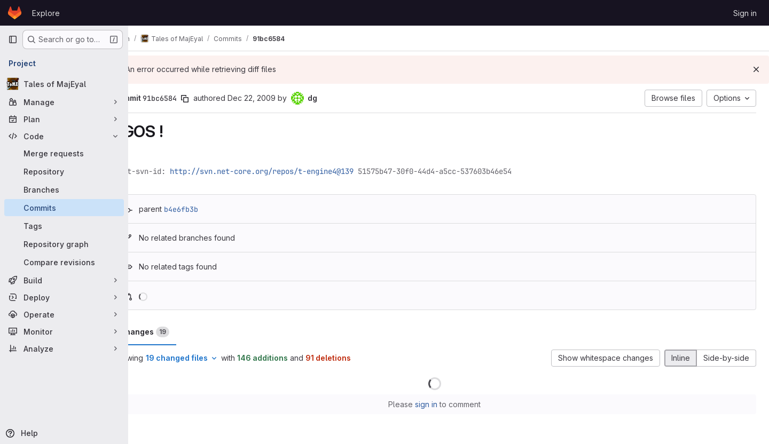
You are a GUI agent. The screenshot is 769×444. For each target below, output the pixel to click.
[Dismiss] (756, 69)
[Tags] (64, 225)
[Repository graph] (64, 243)
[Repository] (64, 171)
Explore (46, 13)
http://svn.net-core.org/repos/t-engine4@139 (290, 171)
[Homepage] (14, 12)
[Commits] (64, 207)
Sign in (745, 13)
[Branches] (64, 189)
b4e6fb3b (209, 209)
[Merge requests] (64, 153)
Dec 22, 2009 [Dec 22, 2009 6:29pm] (280, 97)
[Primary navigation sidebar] (12, 39)
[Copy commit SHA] (213, 98)
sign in (440, 404)
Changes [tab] (173, 332)
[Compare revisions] (64, 262)
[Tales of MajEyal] (64, 83)
